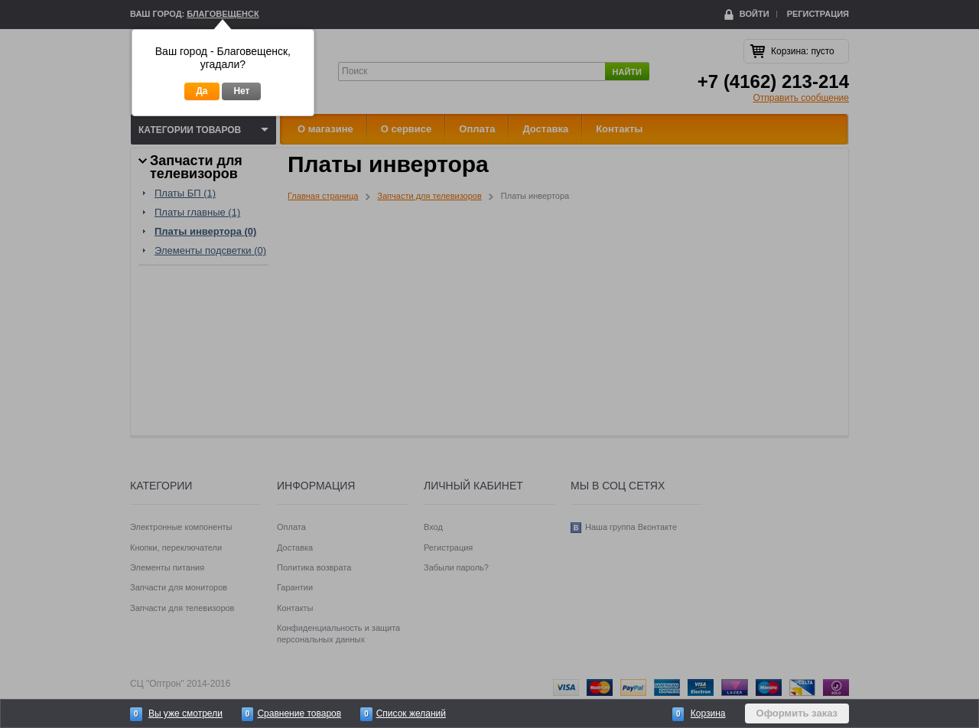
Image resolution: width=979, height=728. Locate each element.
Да (201, 91)
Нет (241, 91)
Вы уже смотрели (185, 713)
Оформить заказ (797, 713)
